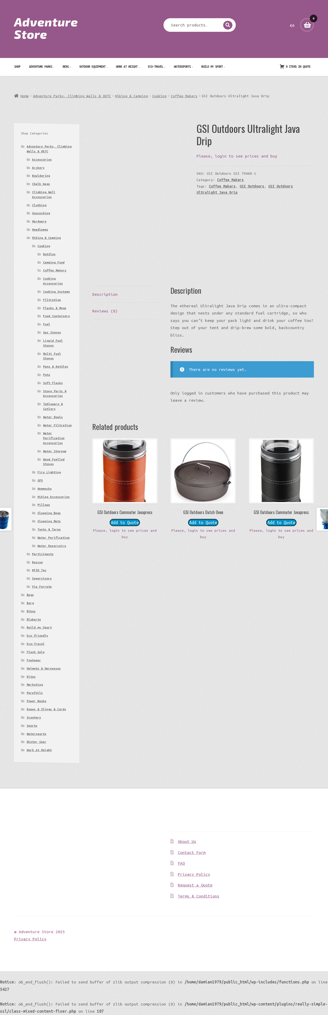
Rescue (37, 562)
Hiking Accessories (53, 496)
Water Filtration (57, 425)
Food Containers (56, 316)
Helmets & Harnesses (44, 668)
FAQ (181, 863)
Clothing (39, 205)
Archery (38, 167)
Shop (17, 66)
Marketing (35, 684)
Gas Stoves (52, 332)
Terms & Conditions (198, 896)
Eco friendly (37, 635)
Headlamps (40, 229)
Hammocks (44, 488)
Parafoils (35, 692)
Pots (46, 374)
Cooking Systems (56, 291)
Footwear (34, 660)
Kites (31, 676)
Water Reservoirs (51, 545)
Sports (32, 725)
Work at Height (126, 66)
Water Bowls (53, 417)
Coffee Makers (184, 96)
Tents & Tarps (49, 529)
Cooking (159, 96)
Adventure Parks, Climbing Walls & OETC (72, 96)
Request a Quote (195, 885)
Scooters (34, 717)
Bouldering (41, 175)
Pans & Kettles (55, 366)
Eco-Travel (155, 66)
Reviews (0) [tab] (105, 311)
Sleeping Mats (49, 521)
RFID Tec (39, 570)
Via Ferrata (42, 586)
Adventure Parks (40, 66)
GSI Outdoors (252, 186)
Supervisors (42, 578)
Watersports (182, 66)
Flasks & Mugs (54, 308)
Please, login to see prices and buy (237, 156)
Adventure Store (46, 27)
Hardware (39, 221)
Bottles (49, 254)
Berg (66, 66)
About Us (187, 841)
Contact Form (192, 852)
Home (24, 96)
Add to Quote (125, 522)
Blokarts (34, 619)
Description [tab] (105, 294)
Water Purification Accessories (54, 437)
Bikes (31, 611)
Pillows (43, 504)
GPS (40, 480)
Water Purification (53, 537)
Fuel (46, 324)
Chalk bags (41, 183)
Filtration (52, 299)
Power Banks (36, 701)
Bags (30, 594)
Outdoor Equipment (92, 66)
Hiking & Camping (131, 96)
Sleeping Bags (49, 513)
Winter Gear (36, 741)
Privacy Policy (194, 874)
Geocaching (41, 213)
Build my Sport (212, 66)
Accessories (42, 159)
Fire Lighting (49, 472)
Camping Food (54, 262)
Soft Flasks (53, 383)
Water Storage (54, 451)
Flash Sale (36, 652)
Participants (43, 554)
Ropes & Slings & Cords (46, 709)
